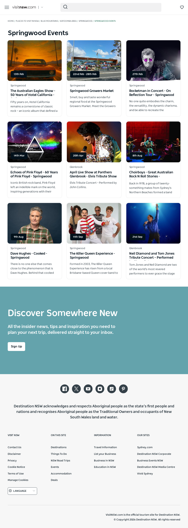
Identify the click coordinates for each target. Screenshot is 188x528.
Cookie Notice (16, 467)
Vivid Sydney (145, 473)
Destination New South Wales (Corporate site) (34, 517)
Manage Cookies (18, 480)
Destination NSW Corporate (154, 454)
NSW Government (16, 517)
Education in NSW (105, 467)
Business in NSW (104, 460)
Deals (54, 480)
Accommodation (61, 473)
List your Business (105, 454)
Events (55, 467)
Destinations (58, 447)
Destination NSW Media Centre (156, 467)
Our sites (143, 435)
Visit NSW (13, 435)
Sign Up (16, 346)
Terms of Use (16, 473)
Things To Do (59, 454)
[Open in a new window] (35, 60)
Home (11, 21)
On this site (58, 435)
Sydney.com (145, 447)
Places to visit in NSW (27, 21)
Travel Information (105, 447)
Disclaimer (14, 454)
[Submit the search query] (65, 7)
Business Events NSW (150, 460)
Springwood (85, 21)
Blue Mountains (49, 21)
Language (22, 491)
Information (102, 435)
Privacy (12, 460)
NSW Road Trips (60, 460)
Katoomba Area (68, 21)
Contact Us (14, 447)
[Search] (110, 7)
